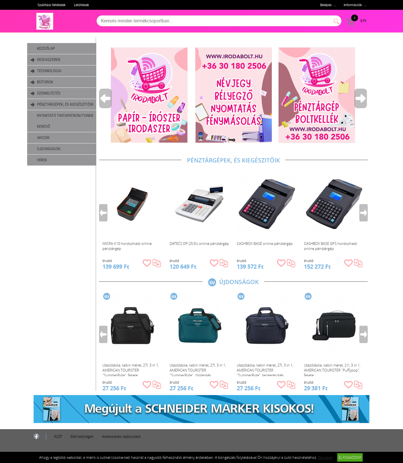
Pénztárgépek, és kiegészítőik (56, 108)
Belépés (326, 5)
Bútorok (48, 82)
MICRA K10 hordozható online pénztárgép (128, 246)
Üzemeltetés (51, 93)
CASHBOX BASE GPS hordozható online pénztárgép (332, 246)
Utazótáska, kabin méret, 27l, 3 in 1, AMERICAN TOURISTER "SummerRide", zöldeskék (199, 369)
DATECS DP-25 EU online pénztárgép (200, 243)
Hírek (48, 170)
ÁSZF (58, 436)
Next (362, 98)
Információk (353, 5)
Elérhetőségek (82, 436)
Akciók (49, 148)
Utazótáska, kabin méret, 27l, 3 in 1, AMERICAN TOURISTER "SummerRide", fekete (132, 369)
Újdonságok (54, 159)
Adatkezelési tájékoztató (121, 436)
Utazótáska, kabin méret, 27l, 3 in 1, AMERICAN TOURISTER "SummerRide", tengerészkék (266, 369)
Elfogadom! (350, 457)
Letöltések (81, 5)
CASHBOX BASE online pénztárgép (266, 243)
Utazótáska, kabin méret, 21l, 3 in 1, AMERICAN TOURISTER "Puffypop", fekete (333, 369)
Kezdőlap (52, 48)
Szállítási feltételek (51, 5)
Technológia (52, 70)
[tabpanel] (234, 95)
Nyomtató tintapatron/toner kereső (68, 132)
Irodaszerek (51, 59)
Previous (107, 98)
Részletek (325, 457)
